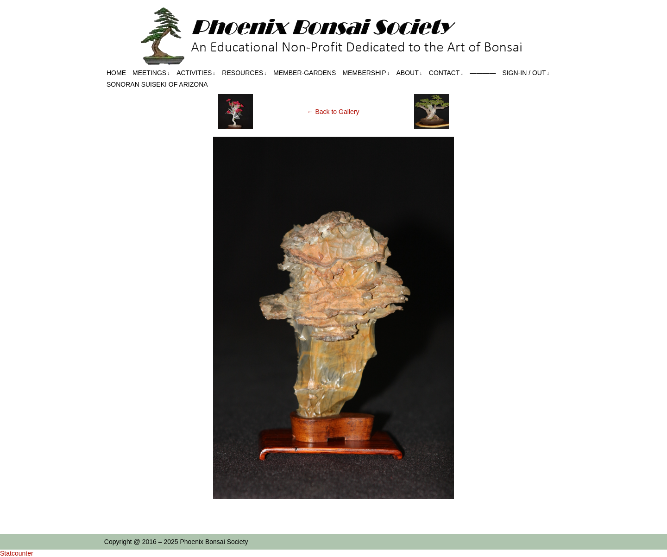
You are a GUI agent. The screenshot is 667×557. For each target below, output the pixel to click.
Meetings (151, 73)
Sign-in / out (525, 73)
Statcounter (16, 553)
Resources (244, 73)
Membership (366, 73)
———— (483, 72)
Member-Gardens (304, 72)
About (409, 73)
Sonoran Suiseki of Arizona (157, 84)
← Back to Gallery (333, 111)
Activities (195, 73)
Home (116, 72)
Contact (446, 73)
